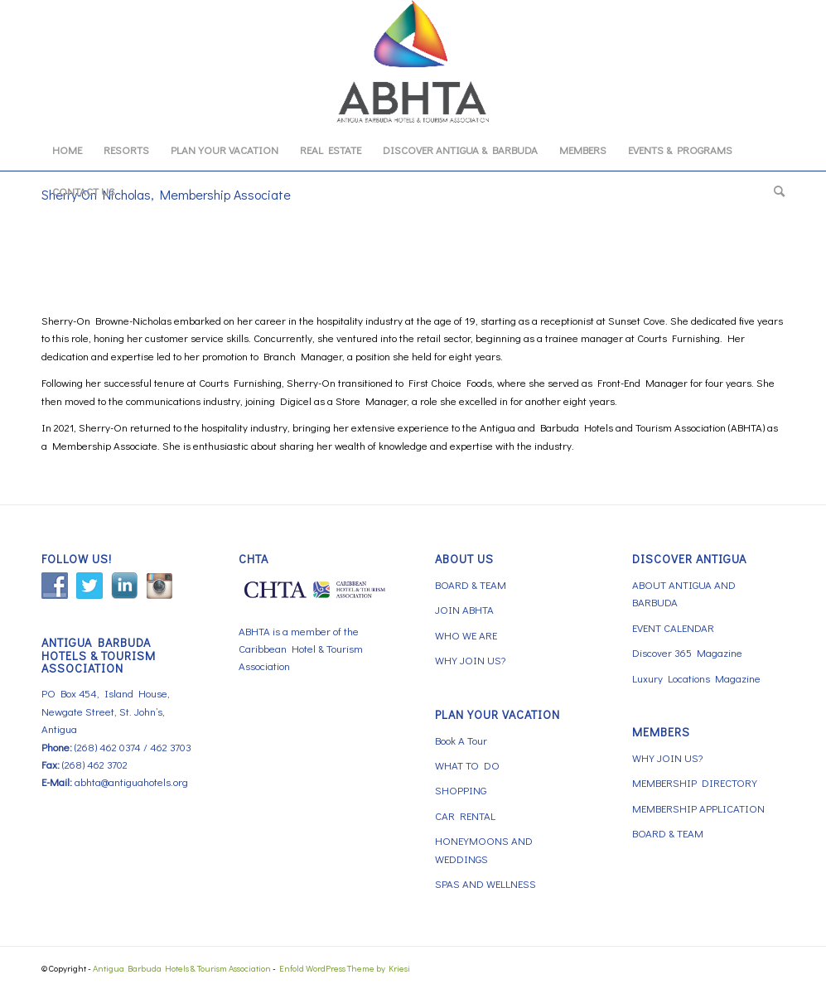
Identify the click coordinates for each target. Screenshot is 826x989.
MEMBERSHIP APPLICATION (698, 808)
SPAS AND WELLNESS (485, 883)
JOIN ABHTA (464, 609)
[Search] (774, 191)
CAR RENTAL (465, 815)
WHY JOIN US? (470, 660)
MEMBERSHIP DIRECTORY (694, 782)
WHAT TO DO (467, 765)
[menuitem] (67, 150)
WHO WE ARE (466, 635)
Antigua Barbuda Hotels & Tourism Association (182, 968)
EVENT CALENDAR (673, 627)
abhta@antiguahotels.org (131, 781)
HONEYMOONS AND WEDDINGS (484, 849)
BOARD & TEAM (470, 584)
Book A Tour (461, 740)
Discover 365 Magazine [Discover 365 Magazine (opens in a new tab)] (687, 652)
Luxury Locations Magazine (696, 678)
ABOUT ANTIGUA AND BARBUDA (684, 593)
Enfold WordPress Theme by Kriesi (344, 968)
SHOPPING (460, 790)
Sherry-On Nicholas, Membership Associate (166, 194)
